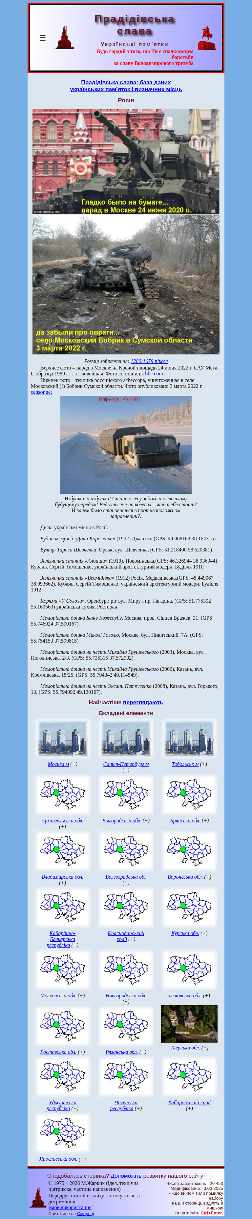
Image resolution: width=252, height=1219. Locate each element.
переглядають (143, 702)
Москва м (58, 764)
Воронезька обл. (185, 877)
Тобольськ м (185, 764)
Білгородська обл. (121, 820)
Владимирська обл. (62, 877)
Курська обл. (185, 933)
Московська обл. (58, 995)
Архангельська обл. (62, 820)
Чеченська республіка (123, 1105)
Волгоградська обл (126, 877)
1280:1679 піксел (149, 361)
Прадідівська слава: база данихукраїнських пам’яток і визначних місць (126, 85)
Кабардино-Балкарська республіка (61, 939)
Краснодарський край (126, 936)
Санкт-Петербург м (126, 764)
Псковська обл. (185, 995)
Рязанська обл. (122, 1052)
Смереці (85, 1213)
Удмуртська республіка (61, 1105)
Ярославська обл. (58, 1159)
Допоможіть (126, 1175)
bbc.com (154, 373)
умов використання (70, 1207)
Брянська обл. (185, 820)
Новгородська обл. (126, 995)
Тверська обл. (185, 1047)
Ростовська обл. (58, 1052)
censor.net (41, 392)
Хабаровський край (189, 1102)
